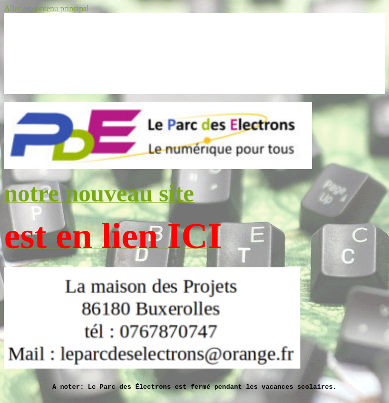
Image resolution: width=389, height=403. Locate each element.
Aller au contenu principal (46, 8)
